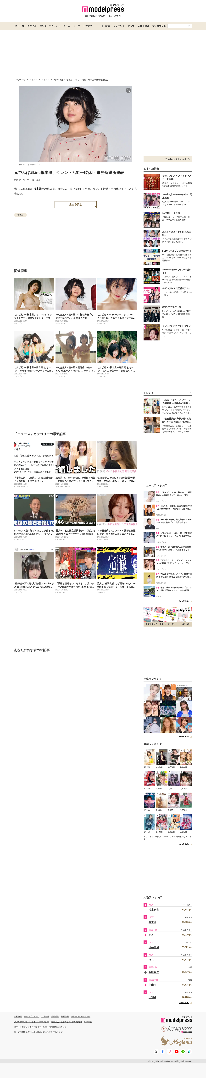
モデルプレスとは (31, 1016)
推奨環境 (55, 1016)
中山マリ (154, 985)
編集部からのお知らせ (80, 1016)
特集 (107, 26)
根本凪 (37, 188)
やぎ (151, 935)
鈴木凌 (152, 922)
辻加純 (152, 997)
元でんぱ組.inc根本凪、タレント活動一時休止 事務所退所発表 (69, 172)
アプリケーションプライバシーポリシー (31, 1022)
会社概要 (18, 1016)
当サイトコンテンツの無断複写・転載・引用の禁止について (40, 1027)
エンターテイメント (50, 26)
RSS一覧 (88, 1022)
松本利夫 (154, 909)
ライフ (76, 26)
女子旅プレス (159, 26)
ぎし (151, 959)
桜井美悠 (154, 947)
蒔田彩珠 (154, 972)
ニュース (19, 26)
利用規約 (45, 1016)
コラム (66, 26)
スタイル (31, 26)
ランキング (118, 26)
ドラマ (131, 26)
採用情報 (65, 1016)
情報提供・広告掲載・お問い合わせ (66, 1022)
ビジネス (87, 26)
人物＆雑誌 (143, 26)
